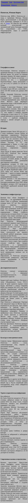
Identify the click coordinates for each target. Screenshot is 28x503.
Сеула (8, 23)
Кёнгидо (14, 5)
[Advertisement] (14, 51)
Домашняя (4, 2)
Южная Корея (5, 5)
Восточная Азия (19, 2)
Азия (10, 2)
